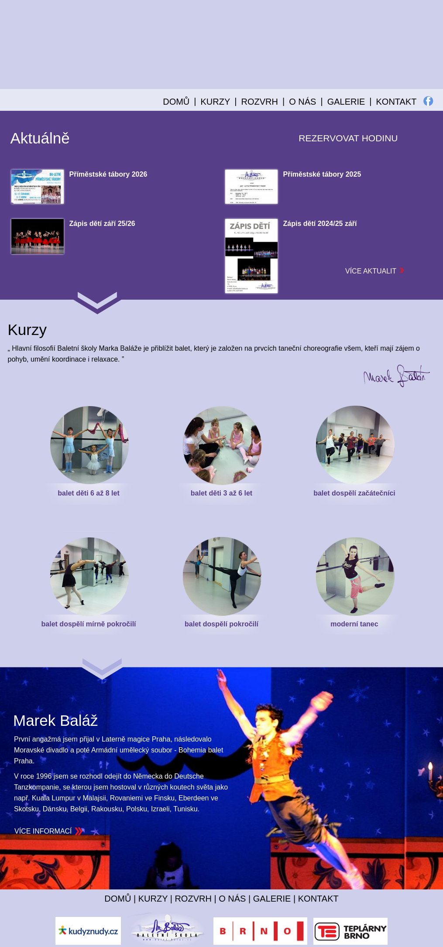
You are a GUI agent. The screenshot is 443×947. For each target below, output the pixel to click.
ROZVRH (193, 898)
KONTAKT (396, 101)
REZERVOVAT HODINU (348, 138)
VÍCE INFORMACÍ (43, 831)
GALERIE (346, 101)
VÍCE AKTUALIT (375, 271)
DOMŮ (176, 101)
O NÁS (232, 898)
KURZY (153, 898)
